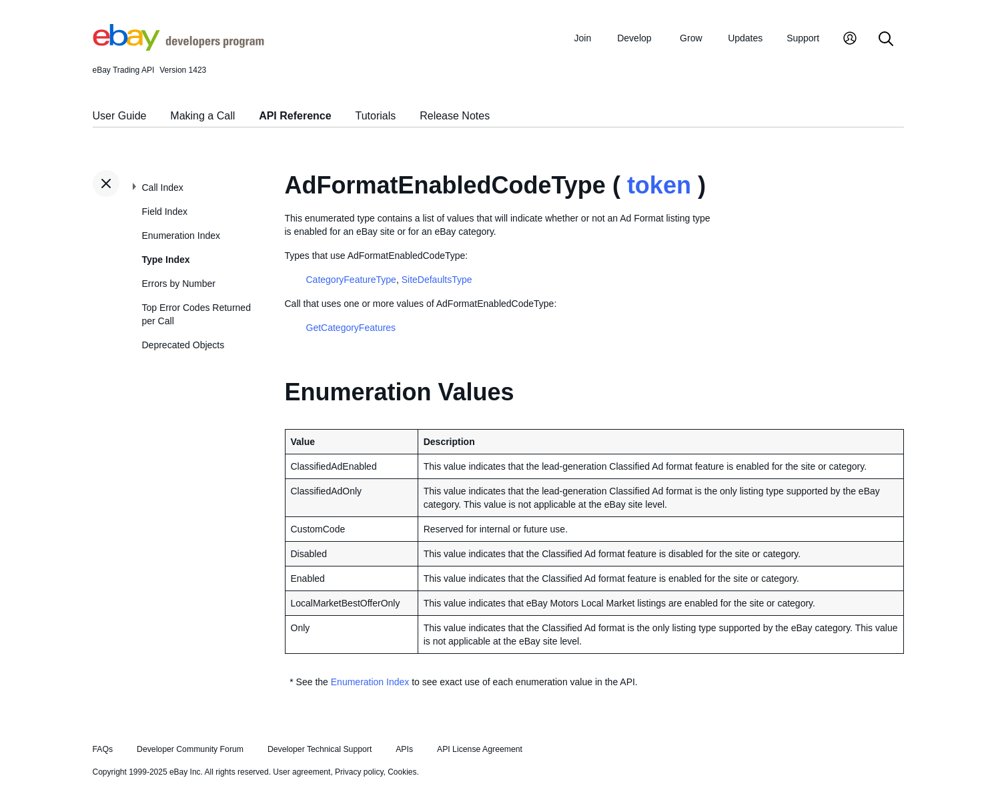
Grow (691, 38)
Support (803, 38)
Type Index (166, 259)
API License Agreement (479, 749)
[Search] (886, 39)
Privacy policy (359, 772)
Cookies (402, 772)
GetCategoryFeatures (351, 327)
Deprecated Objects (183, 345)
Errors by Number (178, 283)
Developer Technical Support (320, 749)
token (659, 185)
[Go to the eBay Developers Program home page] (178, 47)
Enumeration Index (181, 235)
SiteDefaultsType (437, 279)
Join (583, 38)
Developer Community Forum (190, 749)
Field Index (164, 211)
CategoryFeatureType (351, 279)
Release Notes (455, 115)
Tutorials (376, 115)
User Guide (120, 115)
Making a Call (202, 115)
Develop (634, 38)
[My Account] (850, 39)
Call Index (162, 187)
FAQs (103, 749)
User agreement (301, 772)
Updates (745, 38)
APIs (404, 749)
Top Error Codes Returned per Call (196, 314)
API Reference (295, 115)
